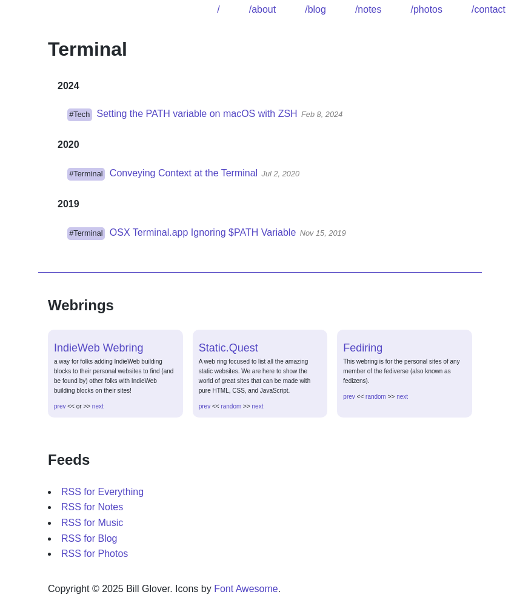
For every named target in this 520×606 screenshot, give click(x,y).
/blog (315, 9)
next (98, 406)
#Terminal (85, 173)
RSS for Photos (94, 553)
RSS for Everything (102, 492)
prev (59, 406)
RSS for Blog (89, 538)
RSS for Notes (92, 507)
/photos (426, 9)
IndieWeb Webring (98, 348)
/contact (488, 9)
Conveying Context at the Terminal (184, 173)
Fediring (362, 348)
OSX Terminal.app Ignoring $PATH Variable (203, 232)
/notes (368, 9)
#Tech (79, 114)
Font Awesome (246, 589)
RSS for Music (92, 523)
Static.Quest (228, 348)
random (231, 406)
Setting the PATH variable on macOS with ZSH (197, 113)
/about (262, 9)
